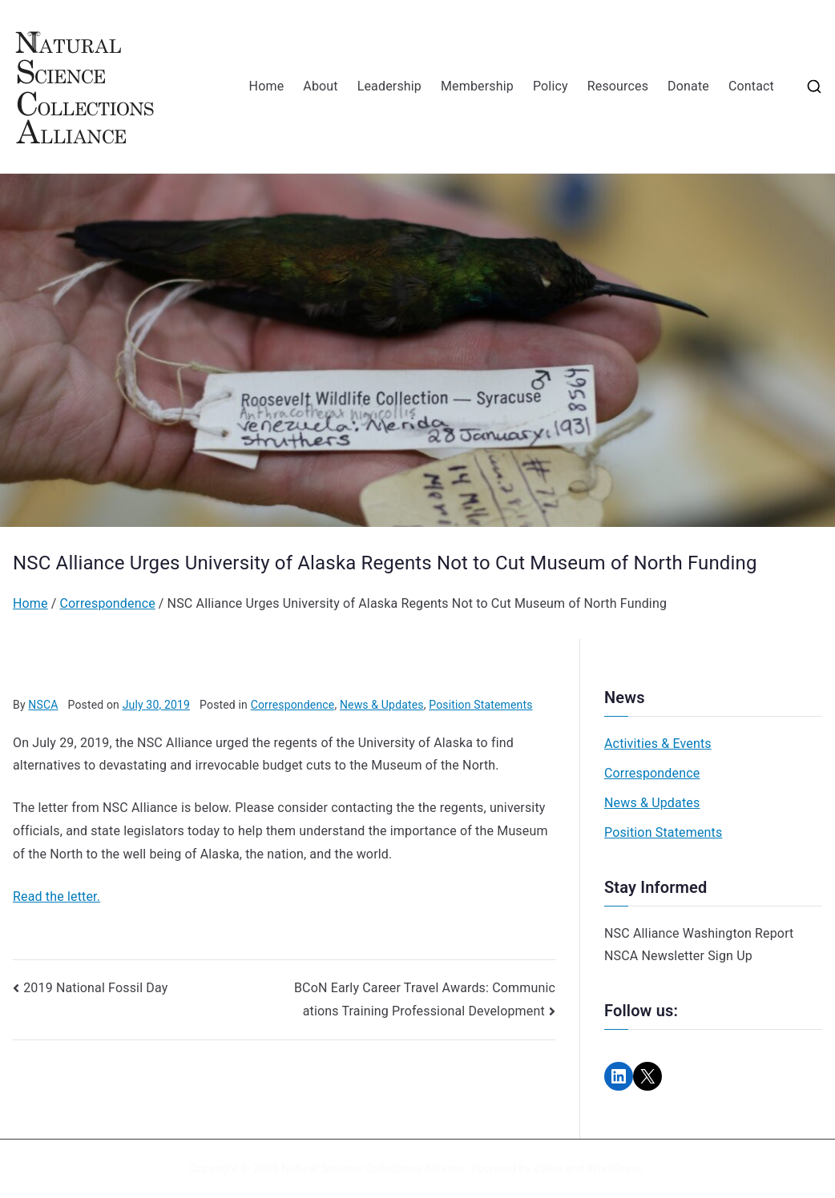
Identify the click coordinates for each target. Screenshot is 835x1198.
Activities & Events (658, 743)
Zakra (548, 1168)
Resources (617, 86)
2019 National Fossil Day (95, 987)
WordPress (615, 1168)
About (320, 86)
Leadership (389, 86)
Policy (550, 86)
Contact (751, 86)
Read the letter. (56, 896)
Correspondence (293, 704)
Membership (477, 86)
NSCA (43, 704)
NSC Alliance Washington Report (699, 933)
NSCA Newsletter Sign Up (678, 955)
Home (266, 86)
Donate (688, 86)
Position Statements (480, 704)
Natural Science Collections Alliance (373, 1168)
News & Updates (382, 704)
